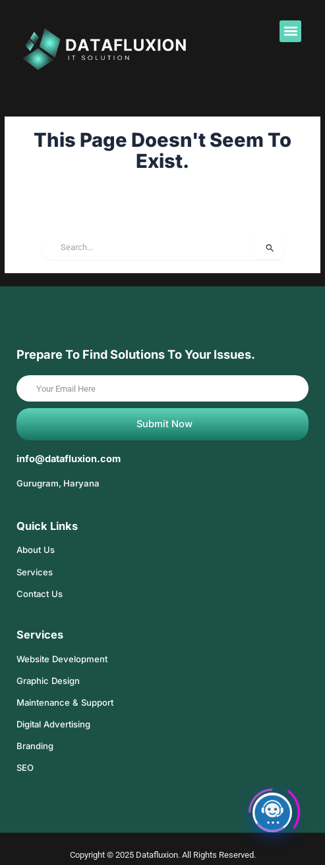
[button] (290, 31)
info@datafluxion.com (68, 459)
